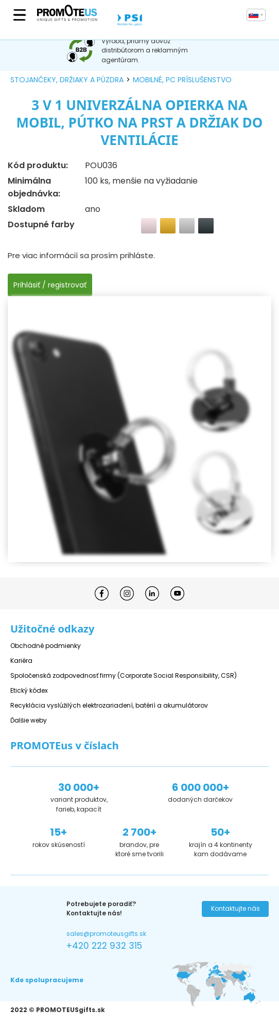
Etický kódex (29, 690)
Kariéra (21, 660)
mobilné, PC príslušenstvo (182, 80)
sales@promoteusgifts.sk (106, 933)
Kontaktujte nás (235, 908)
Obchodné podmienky (45, 645)
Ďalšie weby (28, 720)
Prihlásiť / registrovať (49, 285)
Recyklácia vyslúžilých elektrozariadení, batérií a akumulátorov (109, 705)
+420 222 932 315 (104, 946)
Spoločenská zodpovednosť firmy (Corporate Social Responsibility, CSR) (123, 675)
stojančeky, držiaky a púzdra (67, 80)
